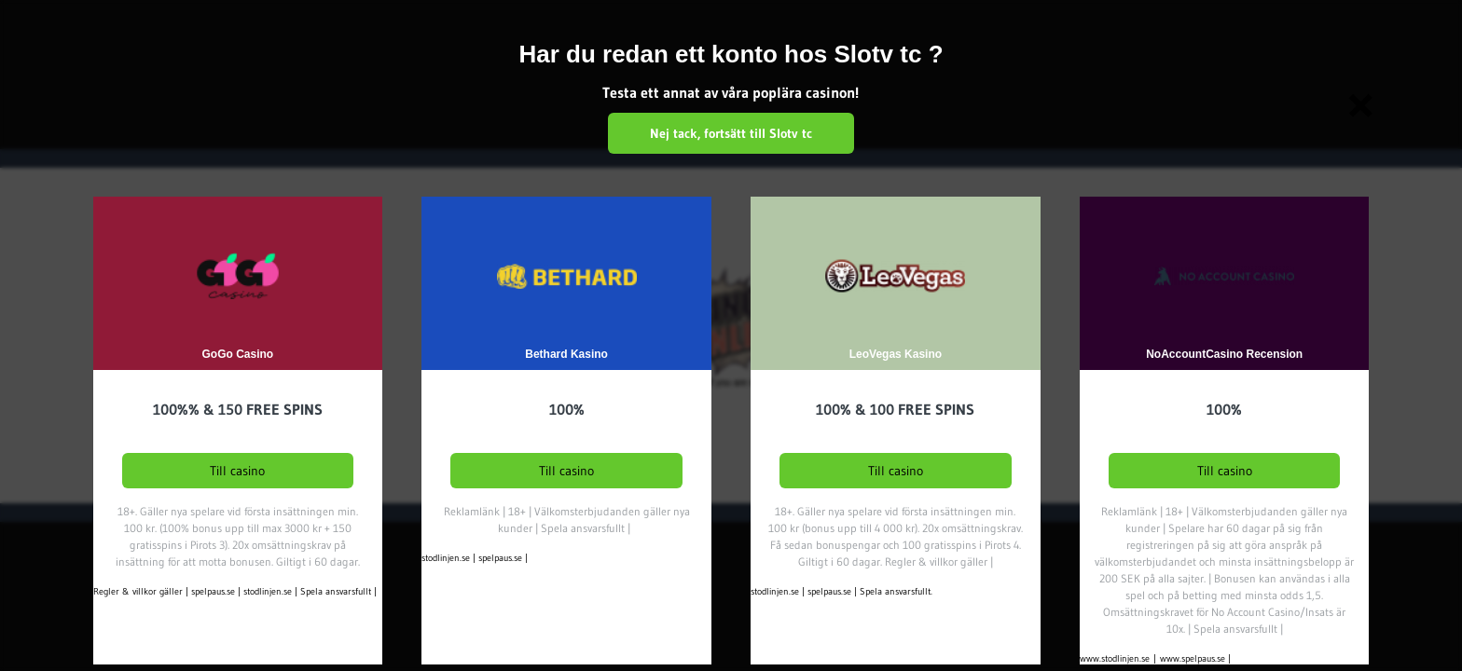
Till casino (237, 470)
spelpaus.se (213, 591)
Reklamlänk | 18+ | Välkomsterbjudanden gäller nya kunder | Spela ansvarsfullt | (567, 519)
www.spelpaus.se (1192, 658)
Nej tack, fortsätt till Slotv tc (731, 133)
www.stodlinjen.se (1115, 658)
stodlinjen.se (267, 591)
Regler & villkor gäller (138, 591)
